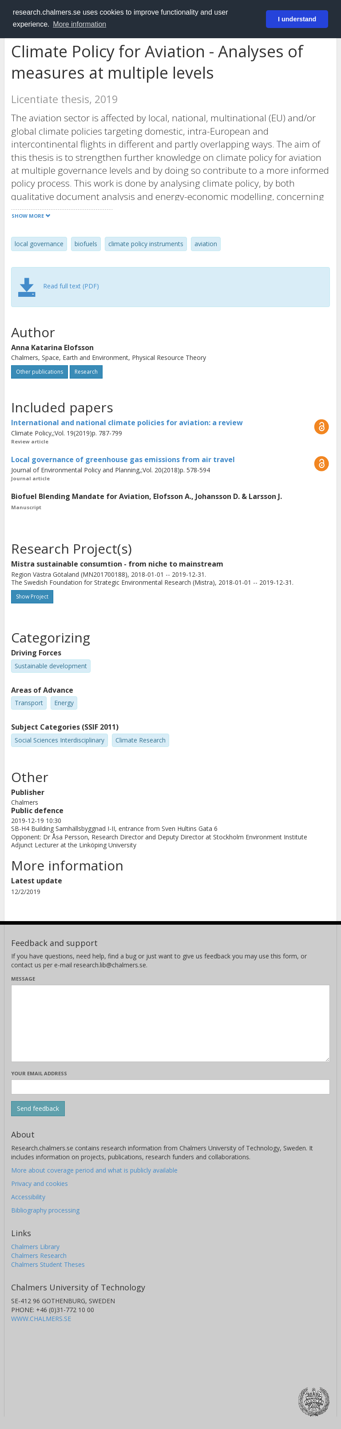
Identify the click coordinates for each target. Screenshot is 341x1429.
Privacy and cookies (39, 1183)
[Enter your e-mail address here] (170, 1086)
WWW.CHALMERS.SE (41, 1318)
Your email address (39, 1073)
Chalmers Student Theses (48, 1264)
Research (86, 371)
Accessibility (28, 1197)
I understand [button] (297, 19)
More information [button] (79, 24)
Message (23, 978)
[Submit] (38, 1108)
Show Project (32, 596)
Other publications (39, 371)
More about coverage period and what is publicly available (94, 1170)
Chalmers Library (35, 1246)
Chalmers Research (39, 1255)
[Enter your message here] (170, 1023)
